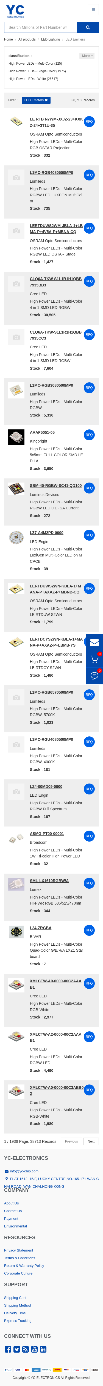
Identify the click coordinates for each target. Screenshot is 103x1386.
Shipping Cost (15, 1298)
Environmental (15, 1226)
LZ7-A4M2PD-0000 (46, 532)
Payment (11, 1218)
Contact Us (13, 1211)
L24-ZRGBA (41, 928)
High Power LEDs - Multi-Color (31, 63)
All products (27, 39)
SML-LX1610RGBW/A (49, 881)
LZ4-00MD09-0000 (46, 786)
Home (8, 39)
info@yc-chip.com (21, 1171)
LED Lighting (50, 39)
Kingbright (38, 441)
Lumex (35, 889)
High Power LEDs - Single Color (32, 71)
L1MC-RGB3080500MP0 (51, 385)
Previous (71, 1141)
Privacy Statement (18, 1250)
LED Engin (39, 542)
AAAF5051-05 (42, 432)
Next (91, 1141)
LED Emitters (36, 100)
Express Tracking (18, 1321)
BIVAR (35, 936)
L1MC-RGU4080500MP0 (51, 739)
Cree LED (38, 294)
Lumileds (37, 181)
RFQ (89, 122)
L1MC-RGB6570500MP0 (51, 692)
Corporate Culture (18, 1273)
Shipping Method (17, 1305)
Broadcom (39, 842)
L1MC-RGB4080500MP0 (51, 172)
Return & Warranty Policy (24, 1266)
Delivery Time (15, 1313)
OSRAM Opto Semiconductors (56, 134)
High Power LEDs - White (27, 79)
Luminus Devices (44, 494)
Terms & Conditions (19, 1258)
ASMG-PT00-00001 (47, 833)
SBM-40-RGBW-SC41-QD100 (56, 485)
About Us (11, 1203)
